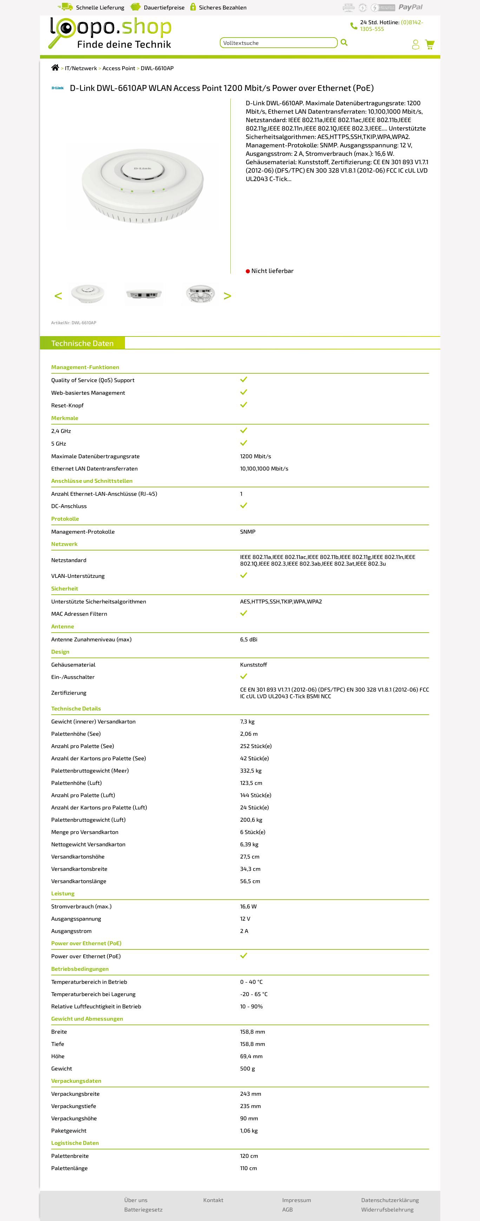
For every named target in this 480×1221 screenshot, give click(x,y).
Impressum (296, 1199)
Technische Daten (82, 342)
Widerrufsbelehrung (387, 1209)
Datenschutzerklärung (390, 1199)
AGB (287, 1209)
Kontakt (213, 1199)
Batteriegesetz (143, 1209)
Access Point (119, 68)
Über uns (135, 1199)
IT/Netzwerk (81, 68)
